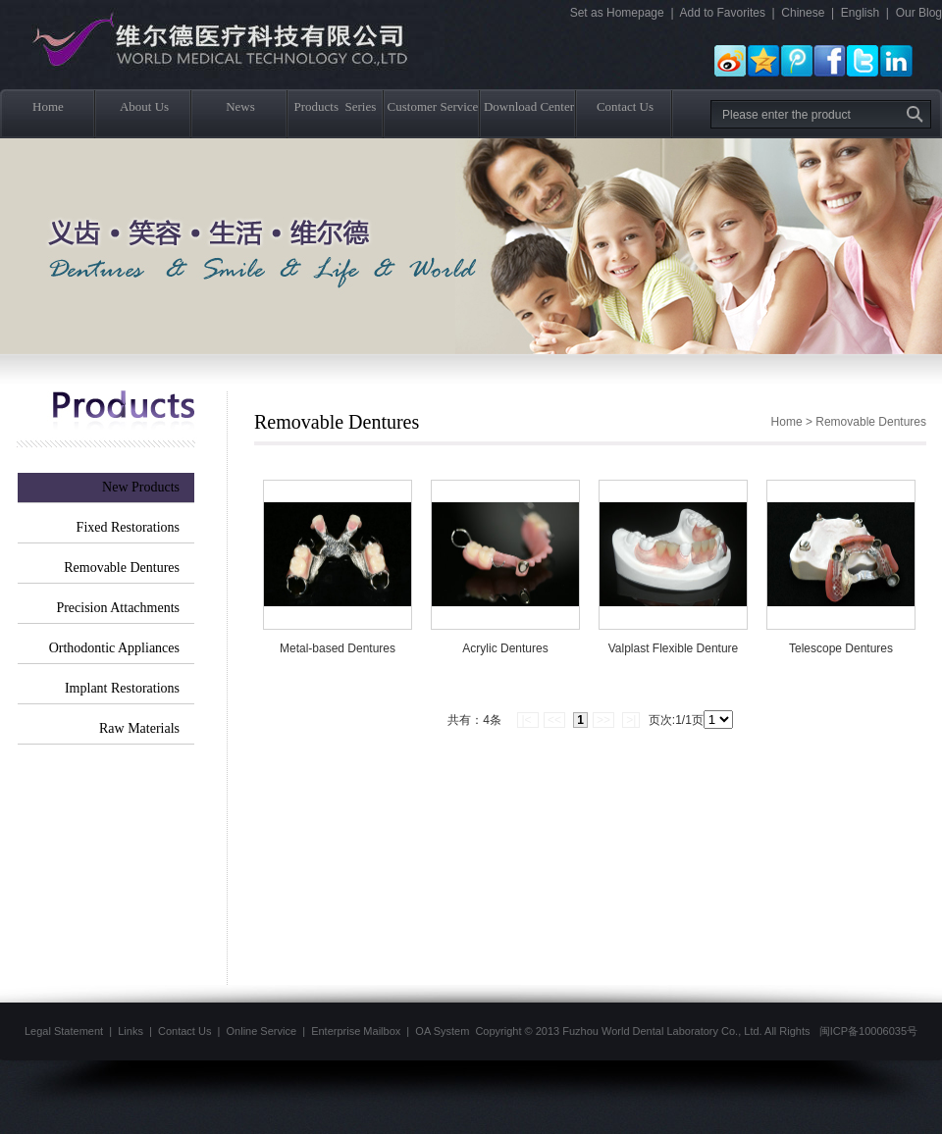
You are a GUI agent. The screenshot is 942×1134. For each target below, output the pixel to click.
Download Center (529, 106)
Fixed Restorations (128, 527)
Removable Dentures (122, 567)
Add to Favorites (722, 13)
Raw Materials (139, 728)
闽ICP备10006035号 (868, 1031)
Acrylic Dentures (505, 648)
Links (130, 1031)
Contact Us (625, 106)
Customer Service (433, 106)
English (860, 13)
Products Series (336, 106)
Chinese (802, 13)
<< (554, 720)
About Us (144, 106)
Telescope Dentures (841, 648)
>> (603, 720)
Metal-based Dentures (337, 648)
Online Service (262, 1031)
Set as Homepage (617, 13)
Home (48, 106)
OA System (442, 1031)
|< (527, 720)
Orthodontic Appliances (114, 648)
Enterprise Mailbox (355, 1031)
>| (631, 720)
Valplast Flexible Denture (673, 648)
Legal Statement (64, 1031)
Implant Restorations (122, 688)
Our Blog (919, 13)
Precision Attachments (118, 607)
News (240, 106)
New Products (141, 487)
